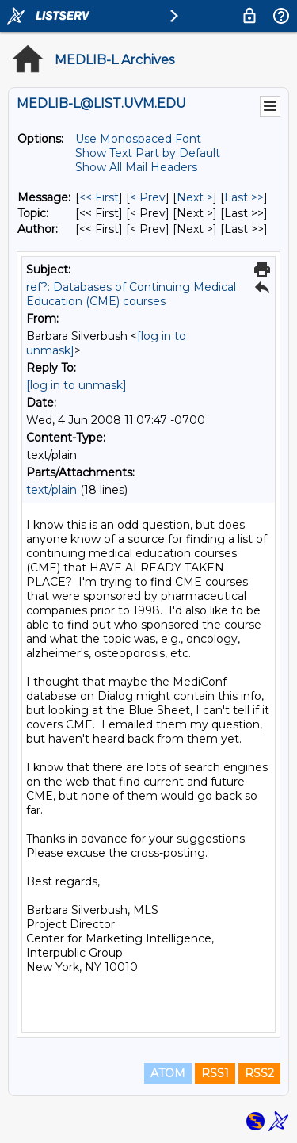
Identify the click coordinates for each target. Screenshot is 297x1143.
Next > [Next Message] (195, 197)
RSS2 (259, 1073)
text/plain (51, 490)
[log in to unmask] (76, 385)
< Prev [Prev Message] (148, 197)
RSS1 (215, 1073)
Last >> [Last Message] (244, 197)
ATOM (167, 1073)
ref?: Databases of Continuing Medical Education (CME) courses (131, 294)
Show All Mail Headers (136, 167)
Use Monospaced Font (138, 139)
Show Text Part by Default (147, 153)
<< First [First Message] (99, 197)
